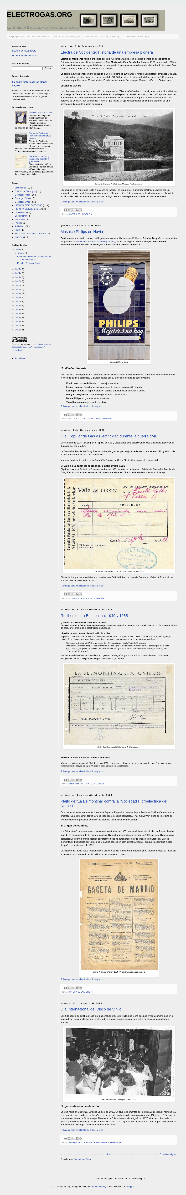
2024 (17, 273)
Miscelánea (20, 219)
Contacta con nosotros (38, 36)
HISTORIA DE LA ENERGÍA (80, 214)
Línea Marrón (115, 1142)
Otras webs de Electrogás (138, 36)
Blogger (130, 1187)
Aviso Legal (20, 358)
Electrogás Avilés (23, 195)
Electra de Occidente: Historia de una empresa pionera (107, 52)
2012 (17, 321)
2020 (17, 289)
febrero (21, 253)
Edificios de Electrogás (25, 191)
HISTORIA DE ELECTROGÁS (81, 419)
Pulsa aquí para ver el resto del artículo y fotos (82, 202)
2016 (17, 305)
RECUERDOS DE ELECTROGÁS (30, 233)
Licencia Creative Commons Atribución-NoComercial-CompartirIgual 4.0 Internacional (32, 347)
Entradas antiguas (167, 1154)
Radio (18, 230)
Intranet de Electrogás (111, 36)
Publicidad (106, 419)
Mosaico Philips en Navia (82, 231)
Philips (98, 419)
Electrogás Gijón (76, 1142)
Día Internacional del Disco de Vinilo (91, 1009)
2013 (17, 317)
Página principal (16, 36)
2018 (17, 297)
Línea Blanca (21, 212)
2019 (17, 293)
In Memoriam (91, 36)
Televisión (19, 237)
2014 (17, 313)
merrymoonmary (98, 1187)
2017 (17, 301)
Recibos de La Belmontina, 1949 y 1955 (94, 616)
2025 (17, 269)
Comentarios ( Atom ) (83, 1159)
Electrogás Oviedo (23, 202)
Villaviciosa (81, 241)
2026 (17, 249)
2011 (17, 325)
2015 (17, 309)
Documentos (74, 598)
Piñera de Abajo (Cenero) (102, 241)
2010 (17, 330)
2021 (17, 285)
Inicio (109, 1154)
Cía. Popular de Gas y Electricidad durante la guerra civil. (109, 436)
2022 (17, 281)
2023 (17, 277)
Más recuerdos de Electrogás (66, 36)
